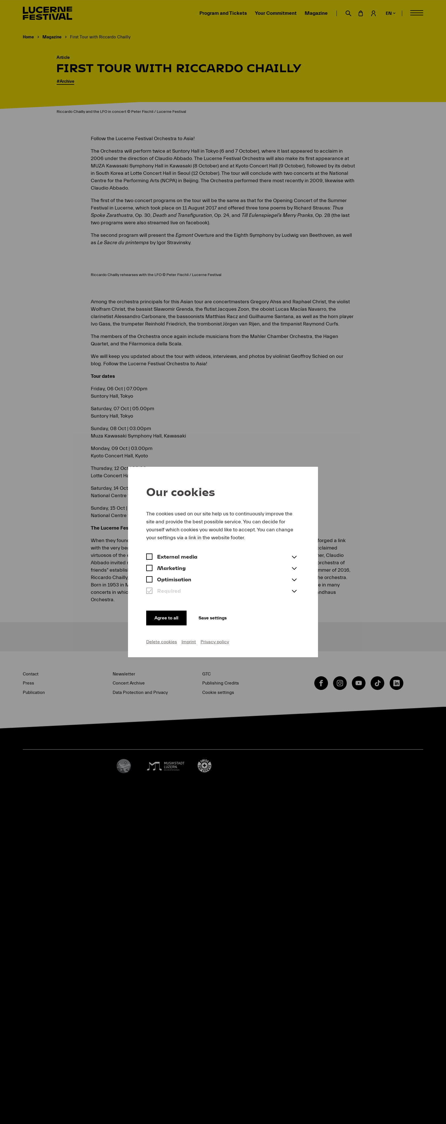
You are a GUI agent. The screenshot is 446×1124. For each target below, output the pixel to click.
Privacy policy (215, 641)
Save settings (217, 617)
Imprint (188, 641)
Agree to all (167, 617)
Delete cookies (161, 641)
